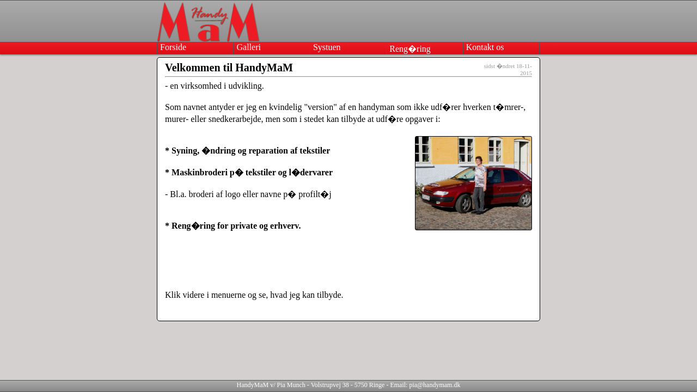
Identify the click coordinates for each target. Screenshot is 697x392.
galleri (248, 47)
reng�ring (410, 48)
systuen (327, 47)
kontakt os (485, 47)
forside (173, 47)
